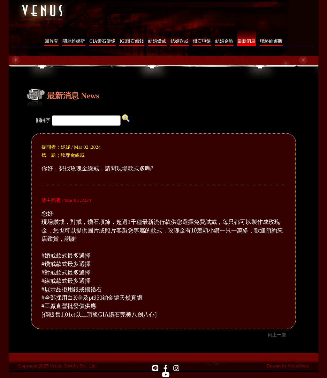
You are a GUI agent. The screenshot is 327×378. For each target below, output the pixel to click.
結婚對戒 (179, 41)
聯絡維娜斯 (271, 41)
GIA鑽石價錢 (102, 41)
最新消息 (246, 41)
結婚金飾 (224, 41)
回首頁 (51, 41)
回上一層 (277, 334)
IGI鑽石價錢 (132, 41)
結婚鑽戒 (157, 41)
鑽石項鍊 (202, 41)
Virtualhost (298, 365)
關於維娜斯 (74, 41)
